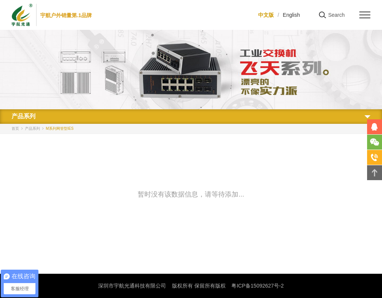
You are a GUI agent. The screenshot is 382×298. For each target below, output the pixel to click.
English (291, 15)
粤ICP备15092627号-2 (257, 286)
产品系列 (32, 128)
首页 (15, 128)
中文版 (266, 15)
